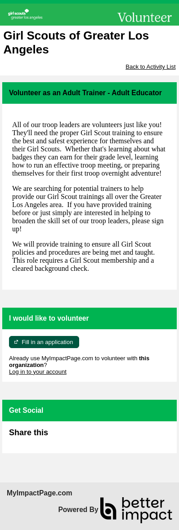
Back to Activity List (150, 66)
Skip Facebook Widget (77, 436)
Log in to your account (38, 371)
